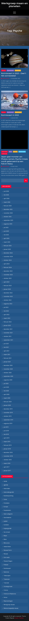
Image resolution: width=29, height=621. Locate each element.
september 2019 (8, 420)
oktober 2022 (7, 300)
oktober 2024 (7, 260)
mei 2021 (6, 347)
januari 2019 (7, 449)
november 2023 (8, 275)
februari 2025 (8, 245)
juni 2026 (6, 191)
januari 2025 (7, 249)
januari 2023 (7, 289)
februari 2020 (8, 401)
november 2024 (8, 256)
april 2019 (6, 438)
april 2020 (6, 394)
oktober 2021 (7, 336)
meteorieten (7, 546)
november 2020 (8, 369)
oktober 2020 (7, 372)
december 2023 (8, 271)
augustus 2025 (8, 224)
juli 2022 (6, 307)
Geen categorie (8, 514)
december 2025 (8, 209)
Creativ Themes (19, 618)
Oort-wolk (7, 557)
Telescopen (18, 112)
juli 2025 (6, 227)
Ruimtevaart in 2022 (10, 115)
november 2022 (8, 296)
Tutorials (6, 583)
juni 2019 (6, 431)
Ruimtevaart (10, 70)
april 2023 (6, 282)
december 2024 (8, 253)
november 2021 (8, 333)
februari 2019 (8, 445)
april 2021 (6, 351)
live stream (7, 532)
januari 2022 (7, 325)
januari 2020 (7, 405)
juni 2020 (6, 387)
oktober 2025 (7, 216)
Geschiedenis (7, 517)
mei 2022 (6, 311)
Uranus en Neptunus (10, 594)
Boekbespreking (8, 496)
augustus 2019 (8, 423)
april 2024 (6, 264)
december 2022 (8, 293)
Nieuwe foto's (8, 550)
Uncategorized (8, 586)
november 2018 (8, 456)
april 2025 (6, 238)
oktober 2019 (7, 416)
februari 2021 (8, 358)
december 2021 (8, 329)
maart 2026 (7, 202)
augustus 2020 (8, 380)
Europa (6, 506)
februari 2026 (8, 206)
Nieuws (3, 70)
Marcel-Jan (6, 78)
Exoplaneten (7, 510)
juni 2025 (6, 231)
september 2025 (8, 220)
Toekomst (17, 70)
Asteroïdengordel (9, 492)
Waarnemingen (8, 601)
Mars (10, 151)
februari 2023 (8, 285)
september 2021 (8, 340)
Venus (5, 597)
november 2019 (8, 412)
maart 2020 (7, 398)
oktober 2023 (7, 278)
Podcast (6, 565)
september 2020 (8, 376)
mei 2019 (6, 434)
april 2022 (6, 314)
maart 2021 (7, 354)
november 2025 (8, 213)
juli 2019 (6, 427)
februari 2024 (8, 267)
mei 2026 (6, 195)
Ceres (5, 499)
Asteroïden (4, 151)
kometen (6, 525)
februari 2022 (8, 322)
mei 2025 (6, 235)
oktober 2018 (7, 460)
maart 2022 (7, 318)
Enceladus (6, 503)
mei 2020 (6, 391)
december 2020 (8, 365)
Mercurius (7, 543)
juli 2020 (6, 383)
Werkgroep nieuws (9, 604)
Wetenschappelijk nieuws (11, 608)
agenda (6, 485)
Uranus (6, 590)
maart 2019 (7, 441)
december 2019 (8, 409)
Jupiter (6, 521)
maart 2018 (7, 463)
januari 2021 (7, 362)
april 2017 (6, 467)
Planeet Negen (8, 561)
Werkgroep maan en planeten (14, 5)
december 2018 (8, 452)
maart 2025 (7, 242)
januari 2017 (7, 470)
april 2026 (6, 198)
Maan (5, 535)
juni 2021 (6, 343)
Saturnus (6, 572)
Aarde (5, 481)
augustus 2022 (8, 304)
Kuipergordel (7, 528)
